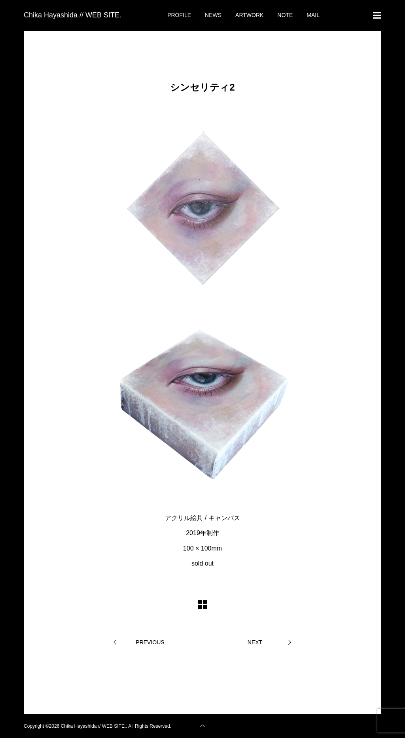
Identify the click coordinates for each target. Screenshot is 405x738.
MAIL (313, 15)
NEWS (213, 15)
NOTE (285, 15)
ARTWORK (249, 15)
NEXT (255, 642)
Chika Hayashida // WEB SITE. (72, 15)
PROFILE (179, 15)
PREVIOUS (150, 642)
